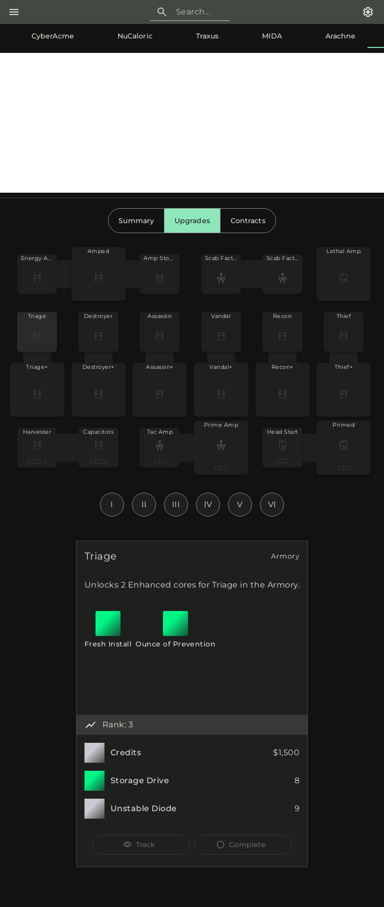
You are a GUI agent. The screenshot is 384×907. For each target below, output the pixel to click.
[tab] (43, 36)
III (176, 504)
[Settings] (368, 12)
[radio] (136, 221)
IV (208, 504)
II (144, 504)
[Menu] (14, 12)
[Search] (199, 12)
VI (272, 504)
